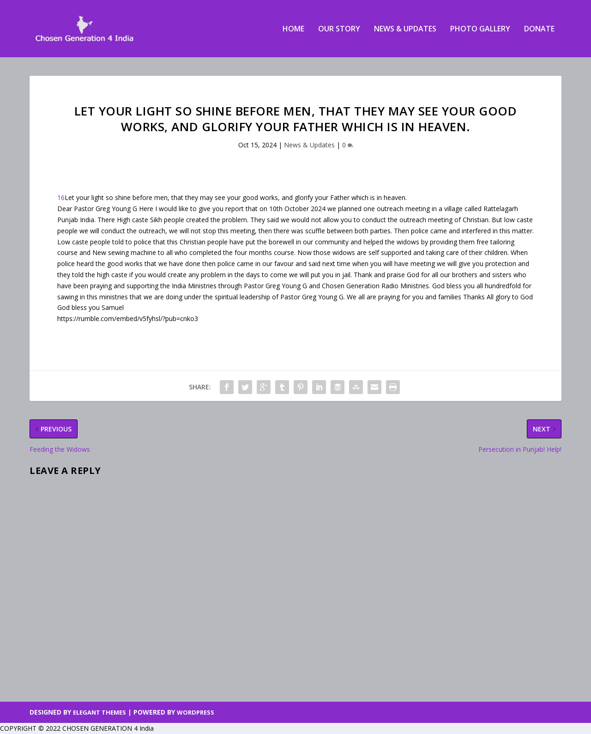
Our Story (339, 29)
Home (293, 29)
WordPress (195, 712)
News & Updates (405, 29)
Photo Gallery (480, 29)
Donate (539, 29)
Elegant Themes (99, 712)
